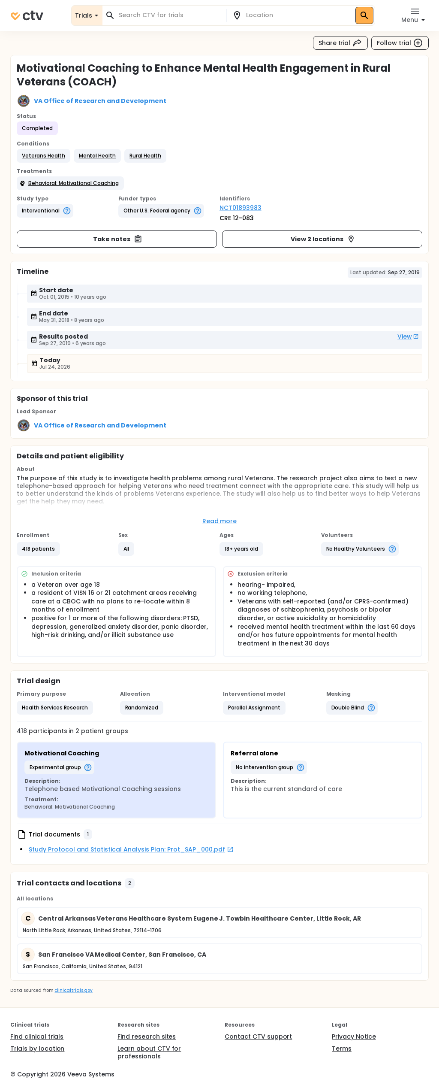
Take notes (117, 239)
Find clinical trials (36, 1036)
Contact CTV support (258, 1036)
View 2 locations (323, 239)
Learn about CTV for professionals (149, 1052)
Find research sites (146, 1036)
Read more (219, 521)
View (408, 336)
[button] (43, 156)
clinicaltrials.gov (73, 990)
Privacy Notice (354, 1036)
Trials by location (37, 1048)
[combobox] (169, 15)
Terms (342, 1048)
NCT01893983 (241, 208)
